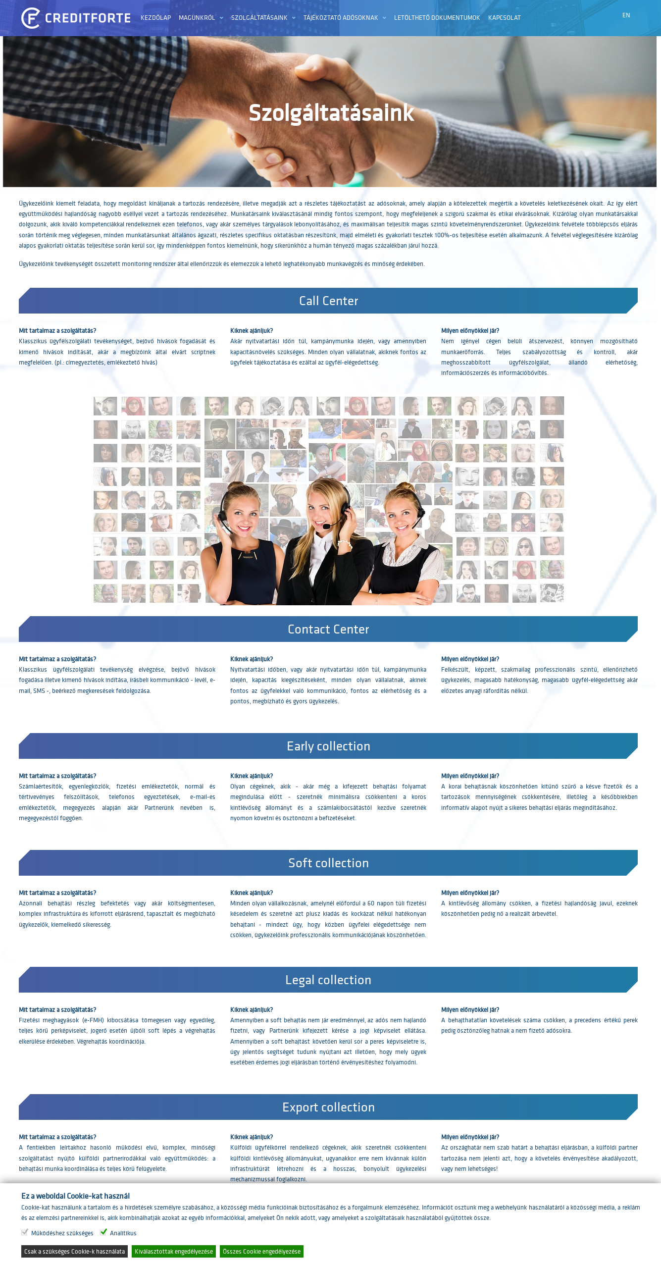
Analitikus (123, 1233)
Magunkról (197, 17)
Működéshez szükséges (62, 1233)
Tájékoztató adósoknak (341, 17)
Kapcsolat (504, 17)
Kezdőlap (156, 17)
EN (626, 15)
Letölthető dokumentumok (437, 17)
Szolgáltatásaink (259, 17)
